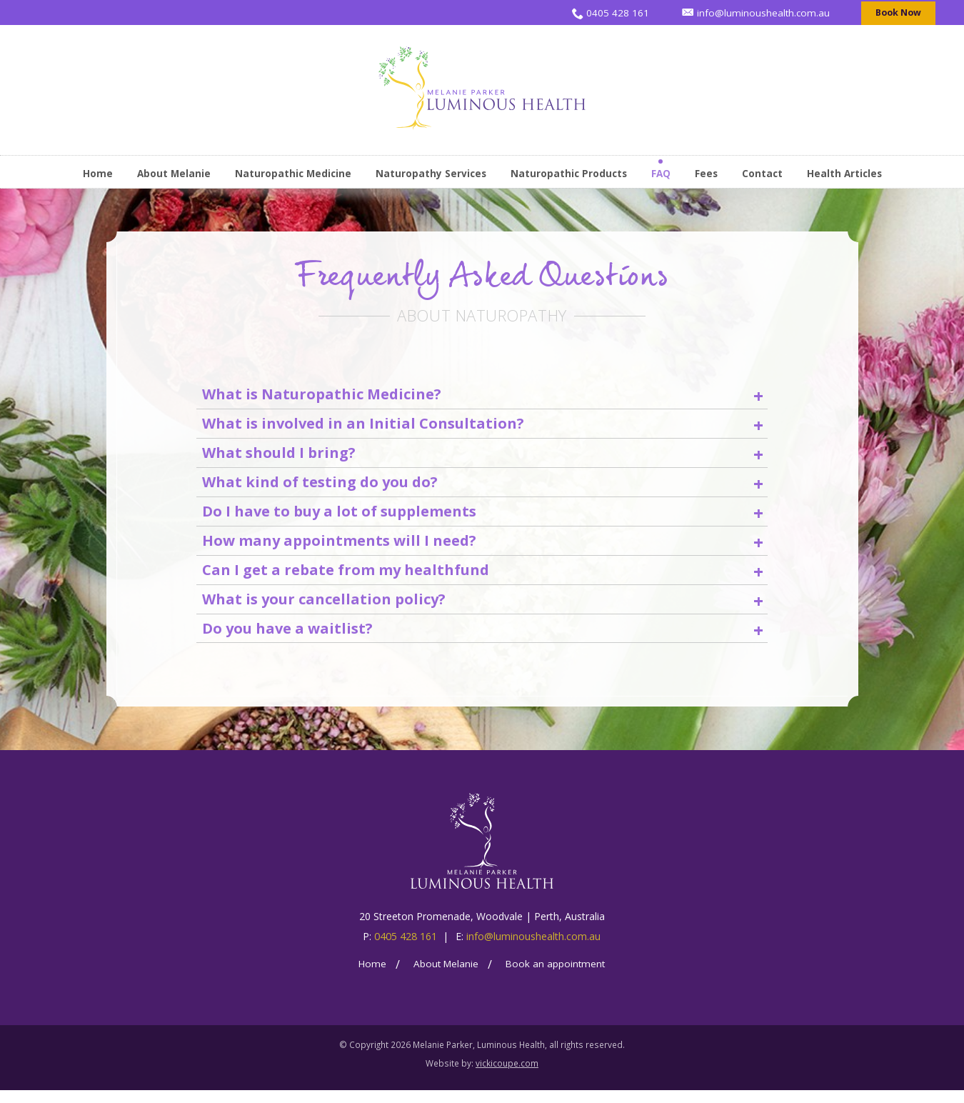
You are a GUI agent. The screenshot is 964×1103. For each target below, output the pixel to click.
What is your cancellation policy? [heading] (482, 609)
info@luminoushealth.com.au (533, 950)
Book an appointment (555, 976)
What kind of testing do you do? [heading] (482, 486)
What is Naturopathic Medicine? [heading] (482, 394)
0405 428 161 (405, 950)
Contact (762, 173)
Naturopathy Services (431, 173)
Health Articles (844, 173)
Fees (706, 173)
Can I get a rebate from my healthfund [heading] (482, 579)
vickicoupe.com (507, 1076)
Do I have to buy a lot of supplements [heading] (482, 517)
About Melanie (174, 173)
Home (98, 173)
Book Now (899, 12)
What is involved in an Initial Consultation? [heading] (482, 425)
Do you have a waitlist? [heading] (482, 640)
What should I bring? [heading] (482, 456)
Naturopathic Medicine (293, 173)
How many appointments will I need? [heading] (482, 548)
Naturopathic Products (569, 173)
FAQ (661, 173)
